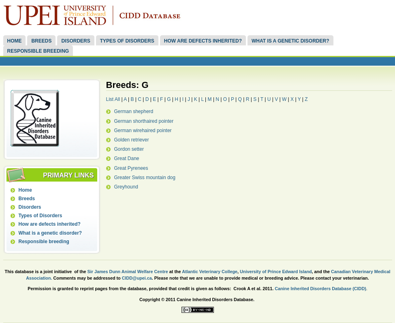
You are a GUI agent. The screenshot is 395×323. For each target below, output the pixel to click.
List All (113, 99)
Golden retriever (131, 140)
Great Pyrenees (131, 168)
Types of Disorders (127, 41)
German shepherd (134, 111)
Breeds (41, 41)
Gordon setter (129, 149)
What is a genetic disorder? (290, 41)
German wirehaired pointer (143, 130)
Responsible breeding (38, 51)
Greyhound (126, 187)
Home (14, 41)
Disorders (75, 41)
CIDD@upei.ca (137, 278)
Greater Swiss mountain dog (144, 177)
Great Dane (126, 158)
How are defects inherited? (203, 41)
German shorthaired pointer (144, 121)
